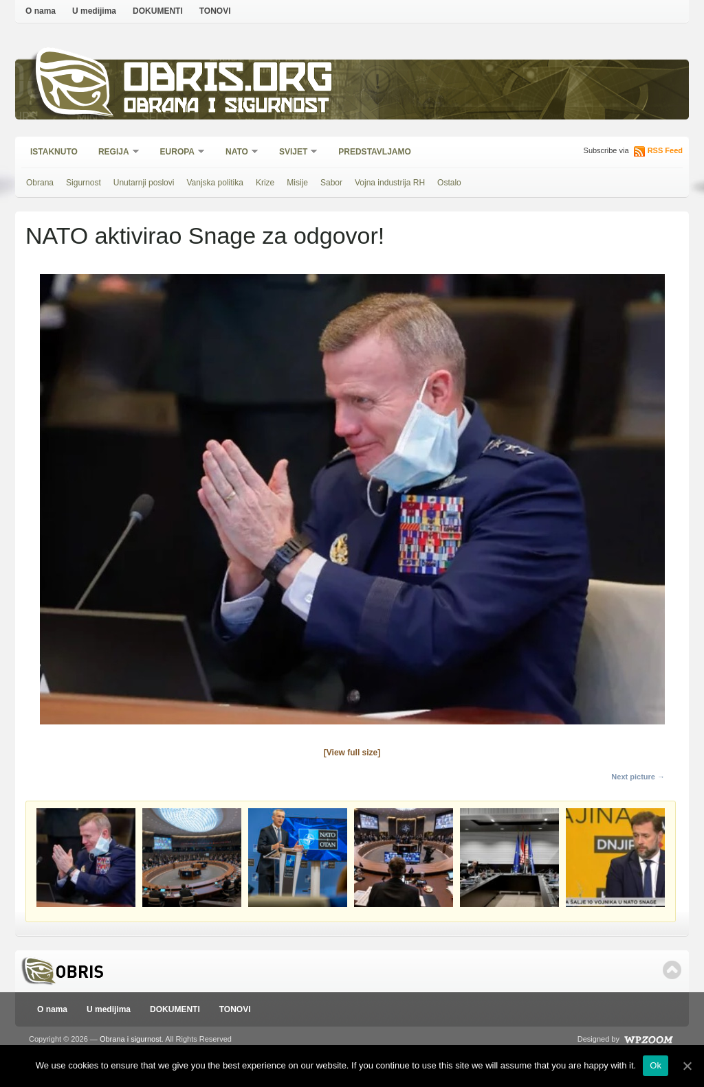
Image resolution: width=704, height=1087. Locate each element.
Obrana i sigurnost (226, 107)
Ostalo (449, 182)
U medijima (94, 11)
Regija (114, 153)
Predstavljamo (374, 152)
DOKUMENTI (158, 11)
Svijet (294, 153)
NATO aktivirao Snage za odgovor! (204, 235)
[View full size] (352, 752)
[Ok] (687, 1066)
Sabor (331, 182)
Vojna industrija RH (390, 182)
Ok (655, 1065)
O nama (40, 11)
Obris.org (228, 81)
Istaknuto (54, 152)
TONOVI (215, 11)
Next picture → (638, 777)
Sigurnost (83, 182)
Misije (297, 182)
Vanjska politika (214, 182)
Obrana (40, 182)
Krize (265, 182)
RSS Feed (665, 150)
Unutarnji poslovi (144, 182)
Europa (178, 153)
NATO (237, 153)
